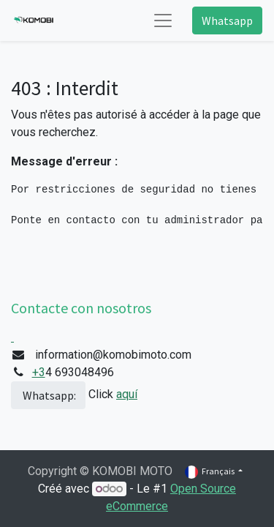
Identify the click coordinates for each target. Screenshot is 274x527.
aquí (126, 394)
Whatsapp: (48, 395)
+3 (38, 372)
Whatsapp (227, 20)
